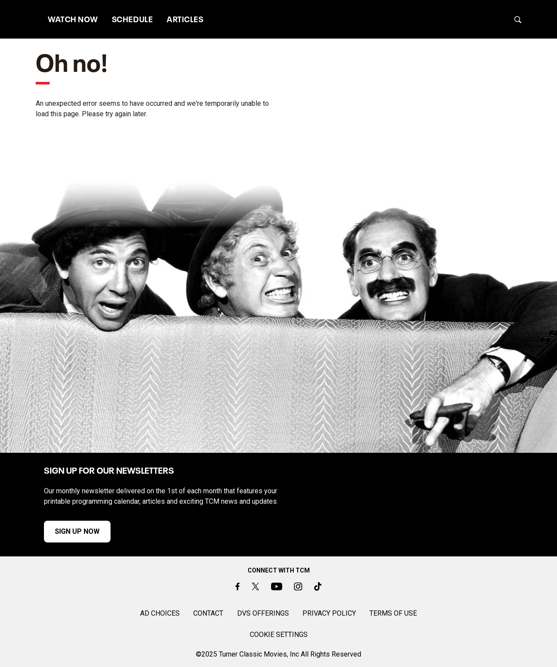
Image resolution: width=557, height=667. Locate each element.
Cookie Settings (279, 634)
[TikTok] (318, 586)
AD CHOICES (160, 613)
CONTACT (208, 613)
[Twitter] (255, 586)
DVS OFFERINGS (263, 613)
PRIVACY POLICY (329, 613)
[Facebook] (237, 586)
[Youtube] (276, 586)
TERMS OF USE (393, 613)
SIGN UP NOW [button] (63, 531)
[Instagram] (298, 586)
